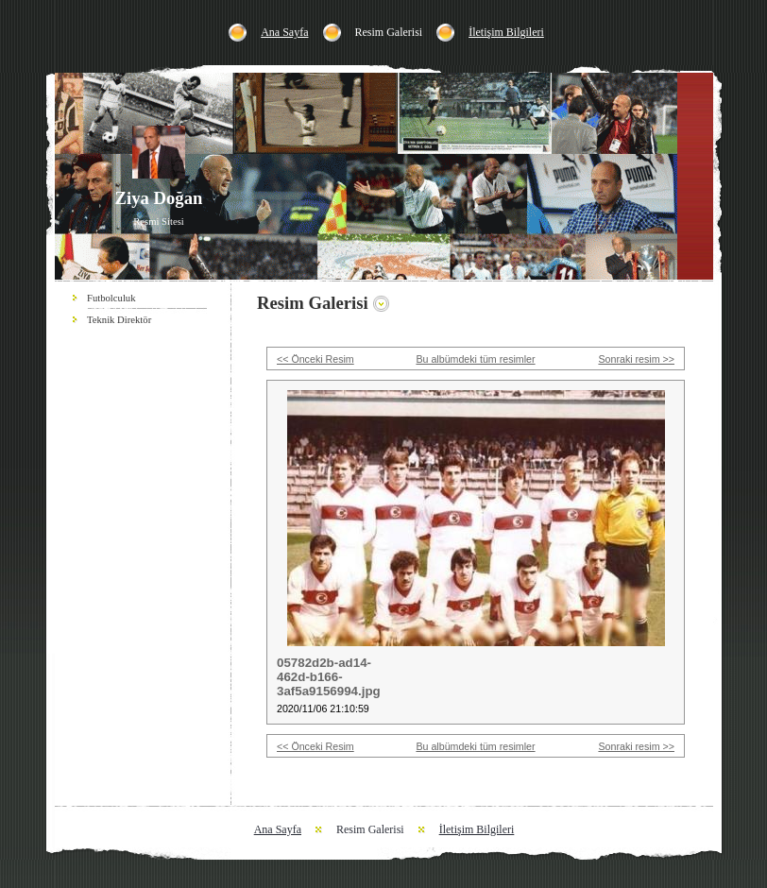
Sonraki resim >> (636, 359)
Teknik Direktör (119, 320)
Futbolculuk (111, 298)
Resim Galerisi (389, 32)
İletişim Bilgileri (506, 32)
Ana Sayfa (284, 32)
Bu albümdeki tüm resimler (475, 359)
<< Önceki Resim (315, 359)
